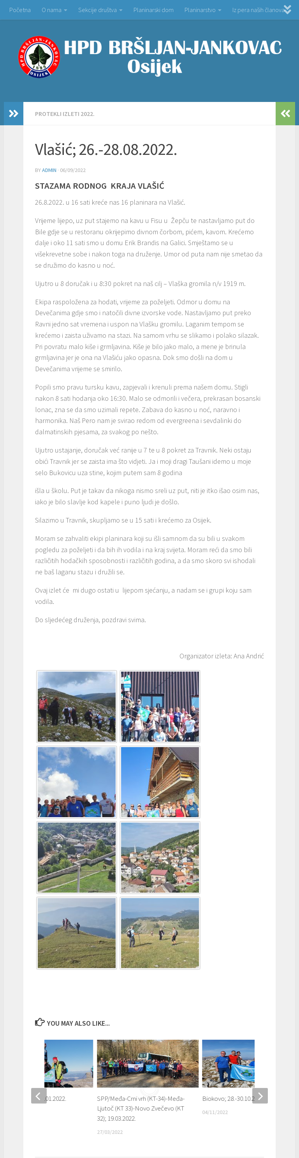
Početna (20, 10)
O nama (52, 10)
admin (49, 170)
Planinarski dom (154, 10)
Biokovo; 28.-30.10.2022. (233, 1098)
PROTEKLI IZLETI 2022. (65, 114)
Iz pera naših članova (258, 10)
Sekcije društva (97, 10)
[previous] (39, 1096)
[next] (260, 1096)
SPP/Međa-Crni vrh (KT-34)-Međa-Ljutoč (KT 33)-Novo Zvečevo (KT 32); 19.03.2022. (141, 1108)
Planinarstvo (200, 10)
